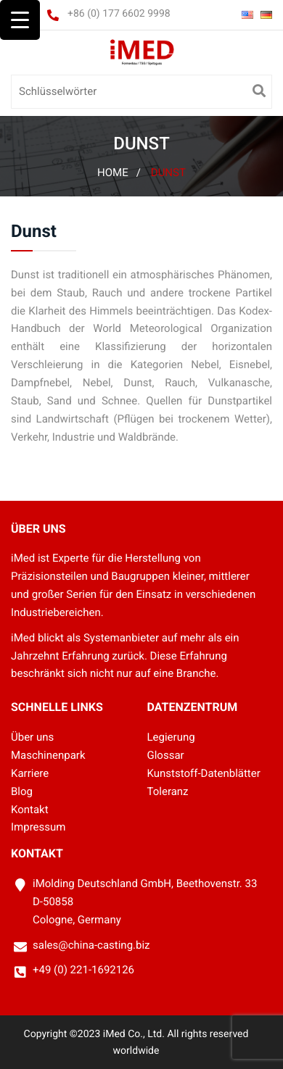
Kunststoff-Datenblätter (204, 773)
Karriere (30, 773)
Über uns (32, 737)
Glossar (165, 755)
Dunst (168, 172)
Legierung (171, 737)
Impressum (38, 826)
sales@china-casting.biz (91, 945)
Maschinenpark (48, 755)
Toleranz (168, 791)
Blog (22, 791)
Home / (119, 172)
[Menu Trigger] (20, 20)
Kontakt (30, 809)
